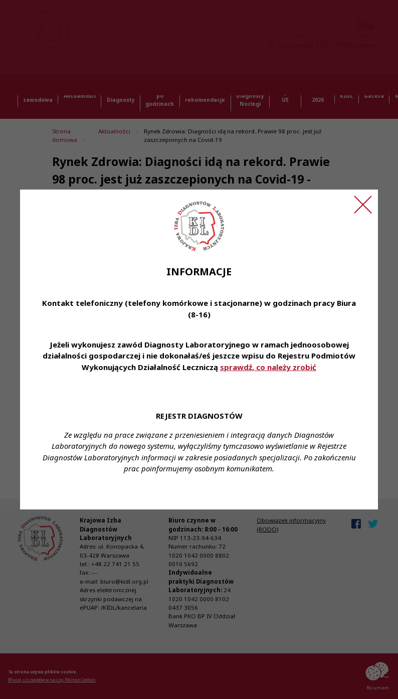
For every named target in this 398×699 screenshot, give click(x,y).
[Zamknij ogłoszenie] (363, 205)
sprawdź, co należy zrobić (268, 367)
